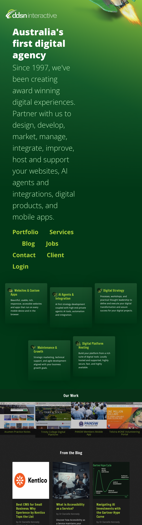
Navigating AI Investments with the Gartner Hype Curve (108, 510)
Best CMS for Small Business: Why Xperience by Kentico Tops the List (30, 510)
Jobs (52, 243)
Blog (28, 243)
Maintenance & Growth (45, 349)
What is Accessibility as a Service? (70, 506)
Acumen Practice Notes (17, 431)
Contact (24, 255)
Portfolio (25, 232)
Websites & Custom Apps (25, 292)
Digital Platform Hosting (91, 345)
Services (61, 232)
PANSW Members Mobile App (89, 433)
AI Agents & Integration (64, 296)
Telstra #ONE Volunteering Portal (124, 433)
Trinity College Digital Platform (53, 433)
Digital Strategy (112, 290)
